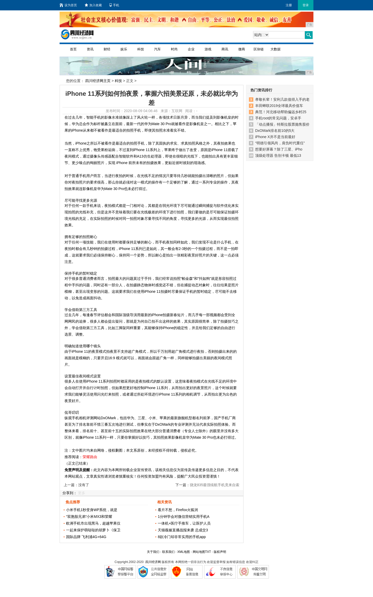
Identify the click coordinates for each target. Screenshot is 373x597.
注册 (289, 5)
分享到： (69, 493)
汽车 (157, 49)
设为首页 (68, 5)
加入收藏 (93, 5)
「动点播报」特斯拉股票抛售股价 (282, 124)
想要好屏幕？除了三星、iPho (278, 149)
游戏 (208, 49)
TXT (208, 552)
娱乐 (123, 49)
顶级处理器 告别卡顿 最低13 (278, 155)
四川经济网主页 (98, 81)
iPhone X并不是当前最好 (275, 137)
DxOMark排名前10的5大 (275, 130)
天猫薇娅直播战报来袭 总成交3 (183, 530)
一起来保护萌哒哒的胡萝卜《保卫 (93, 530)
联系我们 (168, 552)
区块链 (259, 49)
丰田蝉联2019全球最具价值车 (279, 106)
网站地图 (199, 552)
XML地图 (183, 552)
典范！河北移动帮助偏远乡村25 (280, 112)
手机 (114, 5)
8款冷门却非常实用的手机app (182, 537)
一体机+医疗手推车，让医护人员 (184, 523)
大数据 (275, 49)
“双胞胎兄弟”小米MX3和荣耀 (89, 516)
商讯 (224, 49)
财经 (107, 49)
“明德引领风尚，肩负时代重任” (280, 143)
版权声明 (220, 552)
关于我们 (153, 552)
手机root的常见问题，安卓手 (278, 118)
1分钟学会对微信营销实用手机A (183, 516)
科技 (140, 49)
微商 (241, 49)
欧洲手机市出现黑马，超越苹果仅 (93, 523)
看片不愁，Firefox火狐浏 (178, 510)
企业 (191, 49)
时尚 (174, 49)
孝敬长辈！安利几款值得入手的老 (282, 99)
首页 (73, 49)
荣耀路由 (90, 457)
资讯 (90, 49)
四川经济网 (153, 562)
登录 (306, 5)
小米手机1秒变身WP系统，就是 (91, 510)
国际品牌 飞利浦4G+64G (86, 537)
